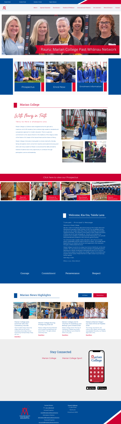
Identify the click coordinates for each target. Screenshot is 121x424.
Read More (18, 336)
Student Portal (22, 2)
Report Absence (52, 2)
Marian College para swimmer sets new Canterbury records (22, 323)
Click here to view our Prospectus (60, 177)
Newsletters (100, 295)
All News (85, 295)
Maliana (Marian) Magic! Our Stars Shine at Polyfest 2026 (95, 323)
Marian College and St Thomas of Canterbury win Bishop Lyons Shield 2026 (72, 323)
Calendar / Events (38, 2)
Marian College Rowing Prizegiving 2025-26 (46, 323)
